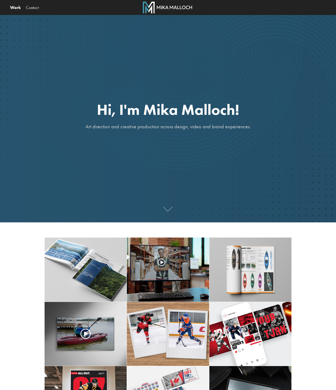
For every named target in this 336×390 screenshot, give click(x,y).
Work (15, 7)
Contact (32, 7)
